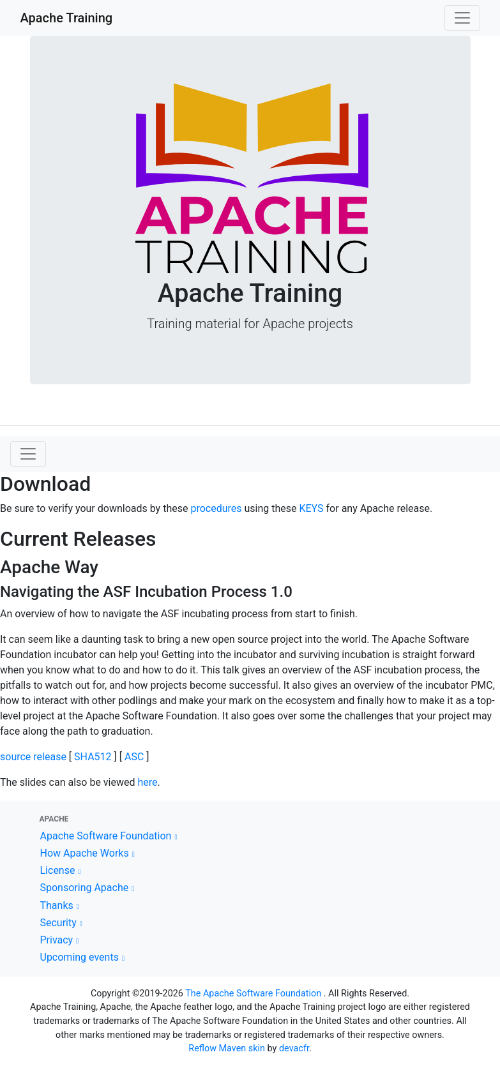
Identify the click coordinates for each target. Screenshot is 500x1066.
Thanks (56, 905)
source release (33, 757)
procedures (215, 508)
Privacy (56, 940)
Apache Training (66, 18)
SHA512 (92, 757)
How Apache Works (84, 853)
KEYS (311, 508)
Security (58, 923)
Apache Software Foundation (106, 836)
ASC (134, 757)
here (147, 782)
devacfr (294, 1048)
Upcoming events (79, 957)
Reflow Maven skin (226, 1048)
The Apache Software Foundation (253, 993)
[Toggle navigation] (462, 18)
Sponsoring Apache (84, 888)
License (57, 870)
